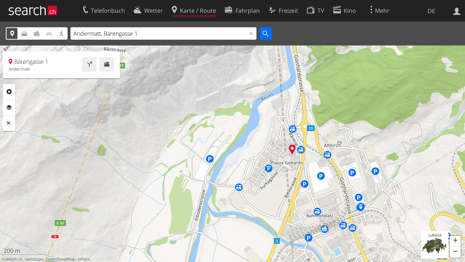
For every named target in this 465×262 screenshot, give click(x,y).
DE (431, 11)
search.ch (14, 259)
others (84, 259)
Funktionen (9, 123)
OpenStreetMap (61, 259)
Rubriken (9, 91)
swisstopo (34, 259)
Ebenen (9, 107)
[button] (455, 241)
